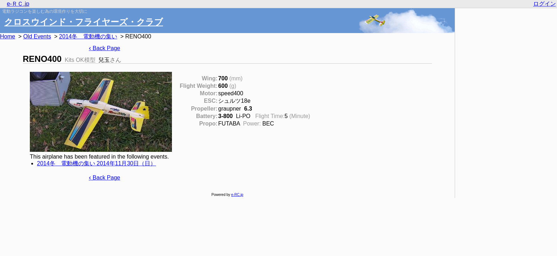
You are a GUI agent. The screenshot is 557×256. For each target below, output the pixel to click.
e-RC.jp (237, 195)
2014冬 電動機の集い (88, 36)
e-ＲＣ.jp (18, 4)
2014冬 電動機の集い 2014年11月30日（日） (96, 163)
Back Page (104, 48)
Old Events (37, 36)
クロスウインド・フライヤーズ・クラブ (83, 22)
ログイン (544, 4)
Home (7, 36)
